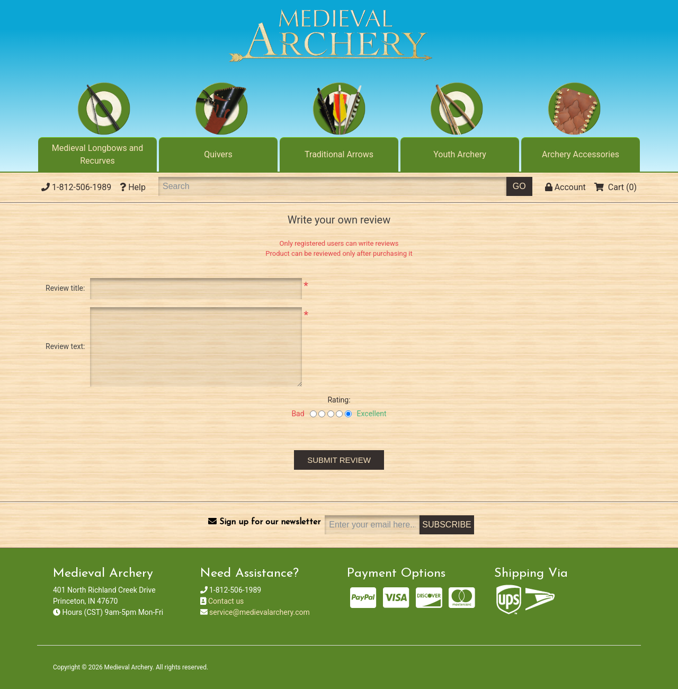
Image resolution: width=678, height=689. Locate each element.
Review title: (65, 288)
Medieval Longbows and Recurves (97, 154)
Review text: (65, 346)
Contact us (226, 601)
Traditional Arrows (339, 154)
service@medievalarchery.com (259, 612)
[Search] (332, 186)
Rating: (338, 400)
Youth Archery (459, 154)
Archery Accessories (580, 154)
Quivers (218, 154)
